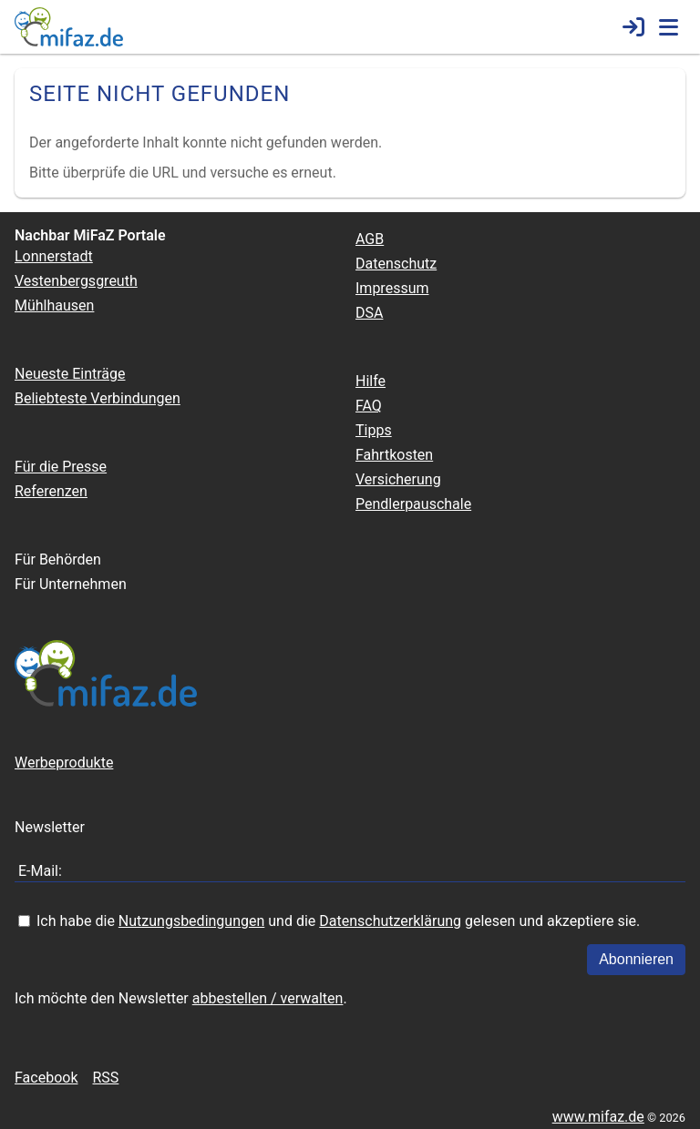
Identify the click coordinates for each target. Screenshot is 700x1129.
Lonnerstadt (54, 256)
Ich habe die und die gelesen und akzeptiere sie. (338, 921)
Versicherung (398, 479)
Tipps (373, 430)
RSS (105, 1077)
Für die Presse (61, 466)
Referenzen (51, 491)
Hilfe (370, 381)
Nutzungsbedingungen (191, 921)
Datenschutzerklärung (390, 921)
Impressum (392, 288)
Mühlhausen (54, 305)
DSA (369, 312)
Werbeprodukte (64, 762)
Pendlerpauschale (413, 504)
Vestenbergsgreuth (76, 281)
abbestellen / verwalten (268, 998)
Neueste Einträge (70, 373)
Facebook (46, 1077)
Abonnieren (636, 959)
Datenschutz (396, 263)
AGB (369, 239)
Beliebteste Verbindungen (97, 398)
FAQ (368, 405)
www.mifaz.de (598, 1116)
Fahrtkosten (394, 454)
